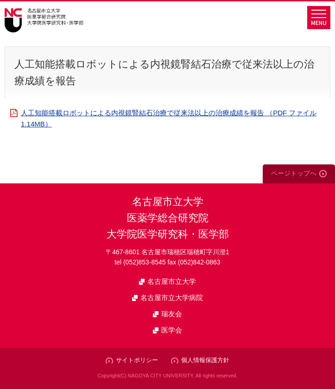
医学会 (171, 330)
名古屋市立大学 (171, 281)
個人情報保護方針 (205, 360)
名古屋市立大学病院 (171, 297)
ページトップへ (293, 173)
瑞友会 (171, 314)
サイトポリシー (137, 360)
